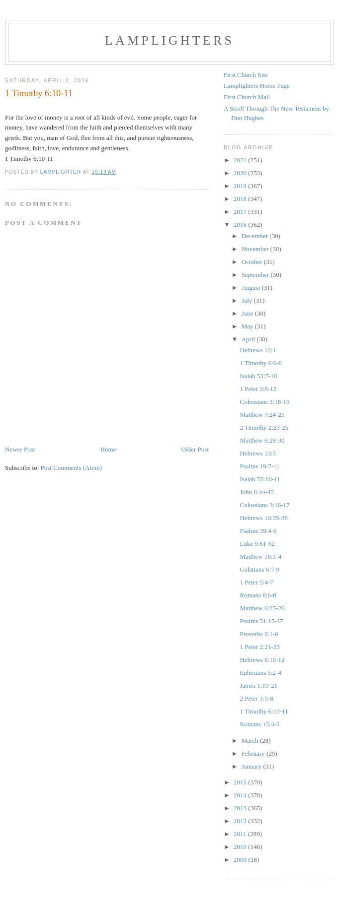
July (248, 300)
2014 (241, 795)
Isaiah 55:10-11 (260, 479)
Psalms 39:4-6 (258, 530)
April (249, 339)
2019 (241, 186)
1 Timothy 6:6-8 (261, 363)
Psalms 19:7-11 (259, 466)
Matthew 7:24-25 (262, 414)
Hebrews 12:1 (258, 350)
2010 (241, 846)
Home (108, 449)
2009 (241, 859)
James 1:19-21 (258, 685)
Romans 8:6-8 (258, 595)
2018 (241, 198)
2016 (241, 224)
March (251, 740)
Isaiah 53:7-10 (258, 376)
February (254, 753)
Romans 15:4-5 (259, 724)
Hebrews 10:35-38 (263, 517)
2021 (241, 160)
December (256, 236)
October (253, 261)
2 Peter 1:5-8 (256, 698)
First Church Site (246, 74)
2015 (241, 782)
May (248, 326)
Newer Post (20, 449)
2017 (241, 211)
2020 (241, 173)
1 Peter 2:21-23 (259, 646)
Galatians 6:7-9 (259, 569)
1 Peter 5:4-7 (256, 582)
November (256, 249)
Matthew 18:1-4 (260, 556)
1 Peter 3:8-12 (258, 388)
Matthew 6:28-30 (262, 440)
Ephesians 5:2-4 (260, 672)
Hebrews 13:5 (258, 453)
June (248, 313)
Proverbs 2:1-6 (259, 634)
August (252, 287)
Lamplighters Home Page (257, 85)
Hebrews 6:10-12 (262, 659)
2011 (241, 834)
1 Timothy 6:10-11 (264, 711)
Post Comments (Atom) (71, 467)
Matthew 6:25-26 (262, 608)
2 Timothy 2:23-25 (264, 427)
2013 (241, 808)
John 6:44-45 (256, 492)
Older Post (195, 449)
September (256, 274)
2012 (241, 821)
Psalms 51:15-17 (261, 621)
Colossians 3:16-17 (264, 505)
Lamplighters (169, 40)
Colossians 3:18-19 (264, 401)
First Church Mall (247, 97)
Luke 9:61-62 (257, 543)
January (252, 766)
